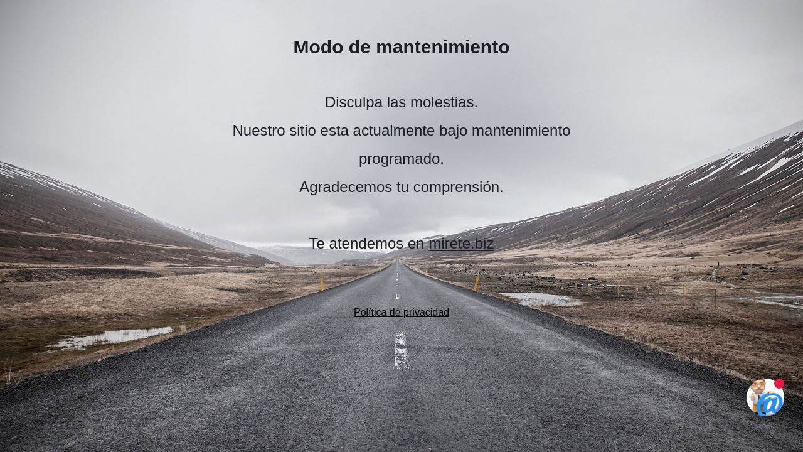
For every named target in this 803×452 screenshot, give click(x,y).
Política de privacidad (401, 312)
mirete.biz (461, 243)
